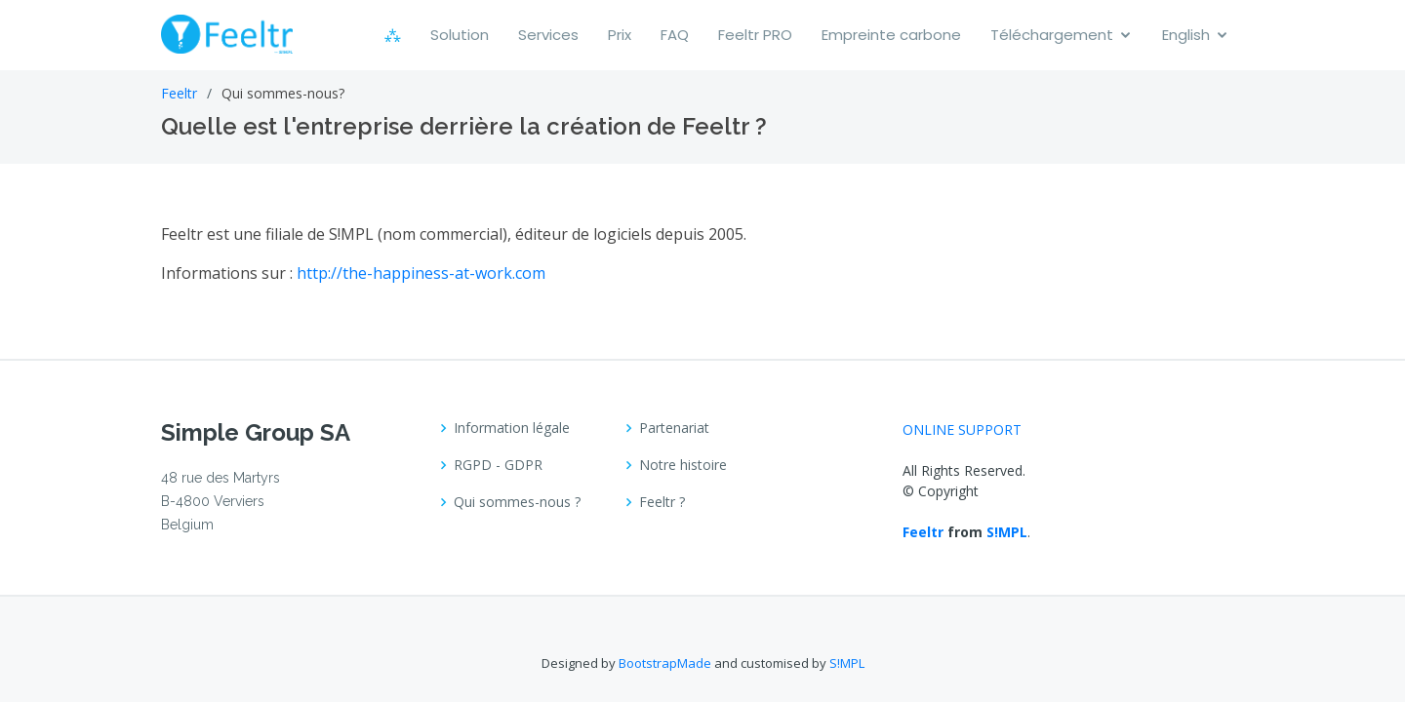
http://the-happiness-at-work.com (421, 273)
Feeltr (179, 93)
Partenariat (674, 428)
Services (548, 34)
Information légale (512, 428)
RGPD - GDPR (498, 465)
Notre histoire (683, 465)
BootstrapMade (665, 663)
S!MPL (1006, 532)
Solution (459, 34)
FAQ (675, 34)
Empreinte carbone (891, 34)
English (1186, 34)
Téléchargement (1051, 34)
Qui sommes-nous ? (517, 502)
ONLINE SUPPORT (962, 429)
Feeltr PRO (755, 34)
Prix (619, 34)
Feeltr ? (662, 502)
